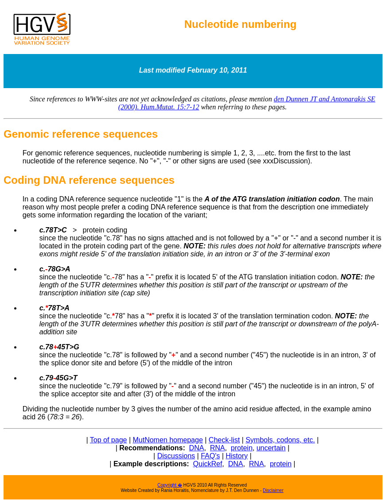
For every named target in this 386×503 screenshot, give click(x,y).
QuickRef (207, 464)
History (237, 456)
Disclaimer (273, 490)
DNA (196, 448)
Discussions (176, 456)
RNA (217, 448)
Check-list (224, 440)
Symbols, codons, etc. (280, 440)
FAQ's (210, 456)
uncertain (271, 448)
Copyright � (169, 485)
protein (242, 448)
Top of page (108, 440)
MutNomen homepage (168, 440)
